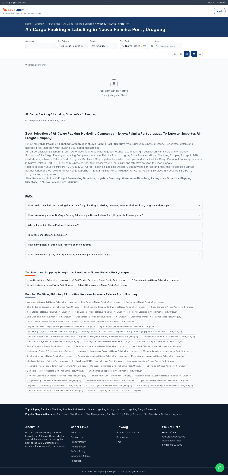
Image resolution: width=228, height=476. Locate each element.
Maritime (56, 409)
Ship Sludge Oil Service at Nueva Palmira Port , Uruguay (53, 307)
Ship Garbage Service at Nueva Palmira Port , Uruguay (101, 317)
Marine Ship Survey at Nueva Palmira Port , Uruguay (114, 351)
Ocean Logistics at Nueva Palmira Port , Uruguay (155, 280)
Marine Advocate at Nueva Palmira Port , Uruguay (166, 351)
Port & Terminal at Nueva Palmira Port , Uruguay (49, 346)
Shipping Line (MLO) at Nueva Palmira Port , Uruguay (108, 341)
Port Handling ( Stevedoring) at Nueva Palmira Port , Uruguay (165, 385)
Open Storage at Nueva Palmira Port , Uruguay (172, 307)
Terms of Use (78, 446)
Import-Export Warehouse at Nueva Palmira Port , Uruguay (126, 326)
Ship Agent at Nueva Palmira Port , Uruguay (101, 302)
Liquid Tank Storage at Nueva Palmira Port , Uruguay (163, 380)
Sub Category (64, 41)
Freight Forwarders (148, 409)
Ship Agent (112, 414)
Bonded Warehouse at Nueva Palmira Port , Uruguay (102, 356)
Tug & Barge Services (130, 414)
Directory (39, 23)
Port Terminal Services (75, 409)
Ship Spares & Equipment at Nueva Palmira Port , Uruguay (115, 371)
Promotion (122, 437)
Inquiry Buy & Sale (80, 456)
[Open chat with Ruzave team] (219, 467)
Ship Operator (77, 414)
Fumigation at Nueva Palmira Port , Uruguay (111, 376)
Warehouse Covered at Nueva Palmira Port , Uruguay (52, 302)
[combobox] (40, 46)
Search (158, 41)
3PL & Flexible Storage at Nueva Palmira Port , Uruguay (53, 322)
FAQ (119, 441)
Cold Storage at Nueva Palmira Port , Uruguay (48, 312)
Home (28, 23)
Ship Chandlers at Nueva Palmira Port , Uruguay (49, 317)
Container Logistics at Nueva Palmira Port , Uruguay (153, 312)
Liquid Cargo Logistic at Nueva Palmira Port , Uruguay (52, 331)
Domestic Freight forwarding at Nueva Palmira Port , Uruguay (55, 371)
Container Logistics (171, 414)
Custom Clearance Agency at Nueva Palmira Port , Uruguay (163, 376)
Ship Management (95, 414)
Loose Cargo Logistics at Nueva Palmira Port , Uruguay (108, 322)
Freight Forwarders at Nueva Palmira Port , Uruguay (103, 285)
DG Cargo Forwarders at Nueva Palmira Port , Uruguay (115, 366)
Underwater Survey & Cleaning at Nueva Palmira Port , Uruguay (56, 351)
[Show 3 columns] (181, 54)
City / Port (124, 41)
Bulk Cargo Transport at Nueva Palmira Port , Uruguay (156, 317)
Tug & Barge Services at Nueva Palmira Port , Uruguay (99, 312)
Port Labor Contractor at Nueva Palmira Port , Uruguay (101, 346)
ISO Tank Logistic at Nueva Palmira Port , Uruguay (109, 385)
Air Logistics (54, 23)
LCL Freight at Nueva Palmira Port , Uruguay (47, 361)
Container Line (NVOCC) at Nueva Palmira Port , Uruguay (169, 336)
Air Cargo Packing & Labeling (78, 23)
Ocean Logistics (96, 409)
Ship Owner (63, 414)
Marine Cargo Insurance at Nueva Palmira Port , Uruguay (157, 356)
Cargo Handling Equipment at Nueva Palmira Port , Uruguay (154, 331)
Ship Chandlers (152, 414)
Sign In (211, 2)
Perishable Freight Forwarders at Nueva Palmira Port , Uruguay (56, 366)
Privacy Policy (78, 441)
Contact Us (77, 437)
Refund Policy (78, 451)
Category (29, 41)
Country (93, 41)
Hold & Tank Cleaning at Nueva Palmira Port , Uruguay (156, 346)
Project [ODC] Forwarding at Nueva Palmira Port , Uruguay (54, 385)
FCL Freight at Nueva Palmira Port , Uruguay (166, 366)
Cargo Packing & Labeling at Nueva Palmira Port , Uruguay (54, 380)
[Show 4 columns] (187, 54)
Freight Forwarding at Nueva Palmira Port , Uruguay (114, 336)
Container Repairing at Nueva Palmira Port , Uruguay (110, 380)
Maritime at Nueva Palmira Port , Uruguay (47, 280)
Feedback (76, 460)
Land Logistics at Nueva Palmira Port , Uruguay (50, 285)
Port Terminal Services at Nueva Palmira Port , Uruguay (99, 280)
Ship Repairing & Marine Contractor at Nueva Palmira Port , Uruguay (115, 307)
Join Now (221, 2)
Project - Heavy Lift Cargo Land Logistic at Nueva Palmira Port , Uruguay (61, 326)
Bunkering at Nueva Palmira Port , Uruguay (146, 302)
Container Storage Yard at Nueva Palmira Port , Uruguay (53, 341)
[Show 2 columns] (175, 54)
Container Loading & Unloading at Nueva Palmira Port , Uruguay (56, 376)
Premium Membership (128, 432)
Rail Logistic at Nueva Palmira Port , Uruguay (102, 331)
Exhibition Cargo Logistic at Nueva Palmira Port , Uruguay (114, 390)
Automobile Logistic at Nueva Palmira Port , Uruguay (151, 361)
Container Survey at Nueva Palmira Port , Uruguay (160, 341)
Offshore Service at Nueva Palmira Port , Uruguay (50, 356)
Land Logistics (128, 409)
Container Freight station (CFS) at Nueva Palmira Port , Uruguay (56, 336)
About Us (76, 432)
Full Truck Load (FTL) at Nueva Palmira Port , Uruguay (97, 361)
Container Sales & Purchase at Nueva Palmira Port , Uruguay (55, 390)
